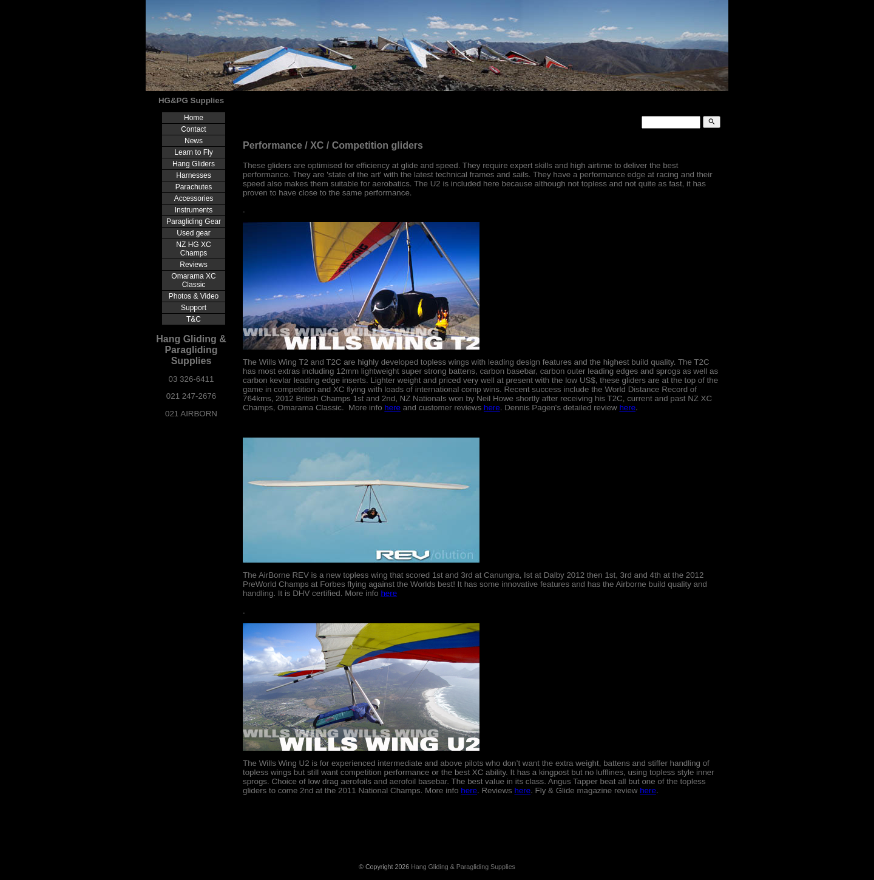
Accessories (194, 198)
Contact (193, 129)
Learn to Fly (193, 152)
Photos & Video (194, 296)
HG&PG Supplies (191, 100)
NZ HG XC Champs (193, 248)
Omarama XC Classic (193, 280)
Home (193, 117)
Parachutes (193, 187)
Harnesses (193, 175)
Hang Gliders (193, 164)
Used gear (193, 233)
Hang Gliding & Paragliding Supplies (463, 866)
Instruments (194, 210)
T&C (193, 319)
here (392, 407)
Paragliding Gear (193, 221)
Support (193, 307)
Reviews (193, 264)
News (194, 141)
